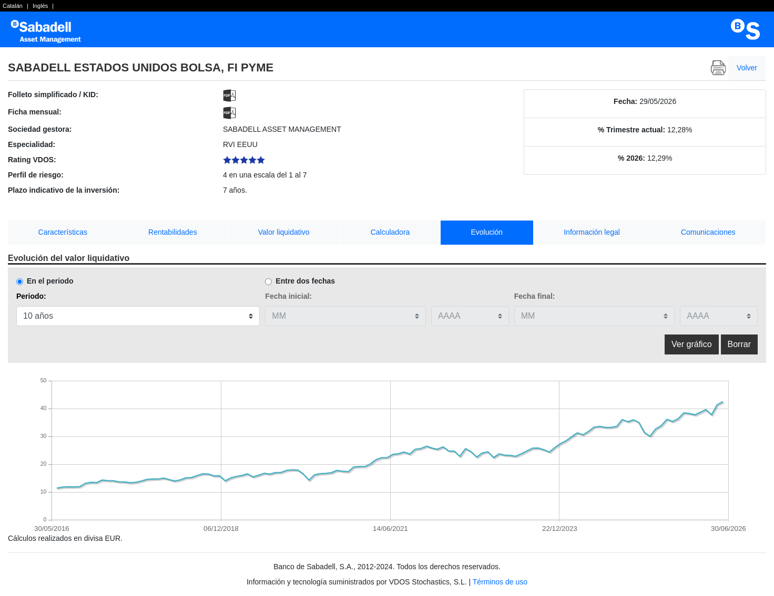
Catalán (13, 6)
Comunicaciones (708, 232)
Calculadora (390, 232)
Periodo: (31, 296)
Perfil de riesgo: (36, 175)
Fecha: (625, 101)
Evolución (487, 232)
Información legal (592, 232)
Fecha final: (534, 296)
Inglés (40, 6)
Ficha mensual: (35, 112)
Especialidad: (31, 144)
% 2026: (631, 158)
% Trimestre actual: (631, 130)
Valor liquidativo (284, 232)
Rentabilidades (172, 232)
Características (62, 232)
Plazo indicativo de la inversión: (63, 190)
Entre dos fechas (305, 281)
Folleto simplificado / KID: (53, 94)
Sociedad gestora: (40, 129)
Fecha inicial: (288, 296)
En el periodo (50, 281)
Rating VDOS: (32, 159)
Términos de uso (500, 582)
